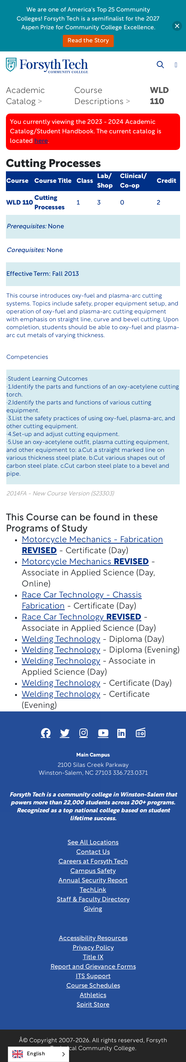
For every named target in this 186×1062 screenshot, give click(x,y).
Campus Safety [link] (93, 871)
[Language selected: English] (38, 1054)
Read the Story (88, 41)
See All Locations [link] (93, 843)
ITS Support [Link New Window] (93, 976)
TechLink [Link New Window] (93, 890)
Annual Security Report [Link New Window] (93, 881)
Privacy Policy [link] (93, 948)
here (41, 141)
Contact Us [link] (93, 852)
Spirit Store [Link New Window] (93, 1005)
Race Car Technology (81, 617)
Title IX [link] (93, 957)
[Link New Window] (45, 732)
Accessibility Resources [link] (93, 938)
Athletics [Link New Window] (93, 995)
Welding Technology (61, 639)
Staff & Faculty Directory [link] (93, 900)
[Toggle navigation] (176, 65)
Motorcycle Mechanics (85, 562)
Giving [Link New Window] (93, 909)
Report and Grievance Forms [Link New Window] (93, 967)
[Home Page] (47, 65)
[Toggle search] (160, 65)
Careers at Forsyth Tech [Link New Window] (93, 862)
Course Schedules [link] (93, 986)
